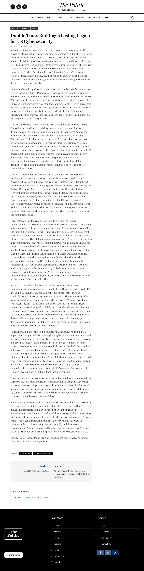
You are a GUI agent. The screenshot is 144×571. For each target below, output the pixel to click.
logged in (29, 497)
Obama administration (43, 453)
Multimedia (92, 17)
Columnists (59, 556)
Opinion (69, 17)
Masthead (105, 531)
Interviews (80, 17)
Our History (106, 537)
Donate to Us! (13, 554)
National (40, 17)
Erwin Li (16, 46)
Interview (58, 562)
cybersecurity (25, 453)
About (106, 17)
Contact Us (106, 543)
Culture (59, 17)
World (49, 17)
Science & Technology (20, 28)
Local (30, 17)
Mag (103, 525)
